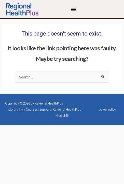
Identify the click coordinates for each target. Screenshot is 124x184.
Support (45, 109)
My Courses (29, 109)
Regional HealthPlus (67, 109)
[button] (73, 9)
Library (13, 109)
